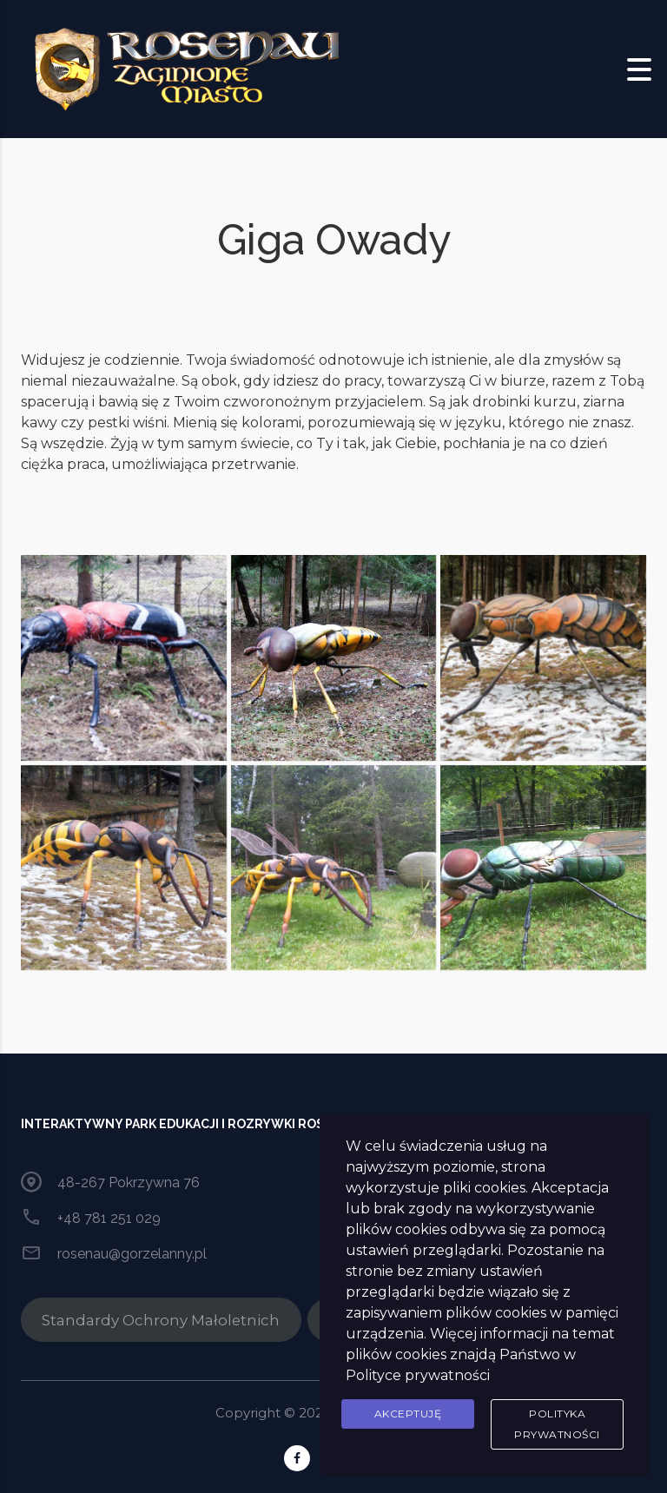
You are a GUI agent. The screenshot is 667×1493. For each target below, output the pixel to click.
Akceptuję (408, 1413)
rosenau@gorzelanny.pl (132, 1253)
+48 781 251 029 (109, 1218)
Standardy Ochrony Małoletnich (161, 1320)
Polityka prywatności (557, 1424)
